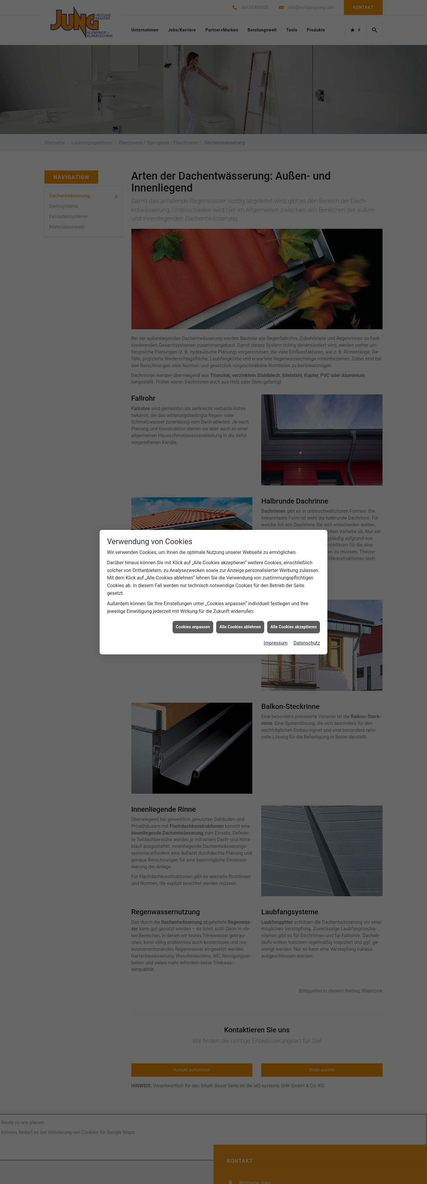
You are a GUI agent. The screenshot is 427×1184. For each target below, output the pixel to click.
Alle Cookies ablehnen (240, 626)
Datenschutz (307, 643)
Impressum (276, 643)
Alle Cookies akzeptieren (293, 626)
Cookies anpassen (193, 626)
